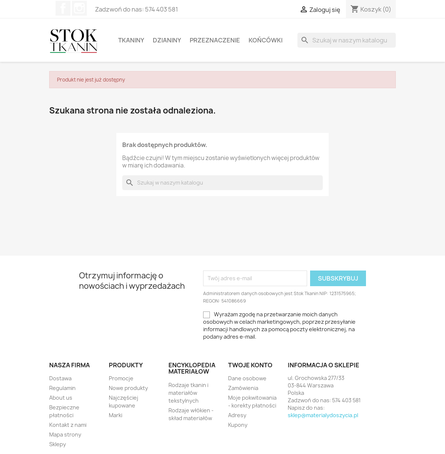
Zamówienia (243, 387)
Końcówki (266, 40)
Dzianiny (167, 40)
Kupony (237, 424)
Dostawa (60, 378)
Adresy (237, 415)
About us (60, 397)
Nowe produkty (128, 387)
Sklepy (57, 444)
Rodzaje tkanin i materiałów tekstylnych (188, 392)
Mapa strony (65, 434)
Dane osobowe (247, 378)
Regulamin (62, 387)
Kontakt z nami (67, 424)
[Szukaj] (346, 40)
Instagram (79, 8)
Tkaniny (131, 40)
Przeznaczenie (215, 40)
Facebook (63, 8)
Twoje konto (250, 365)
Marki (115, 415)
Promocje (121, 378)
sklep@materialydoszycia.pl (323, 415)
